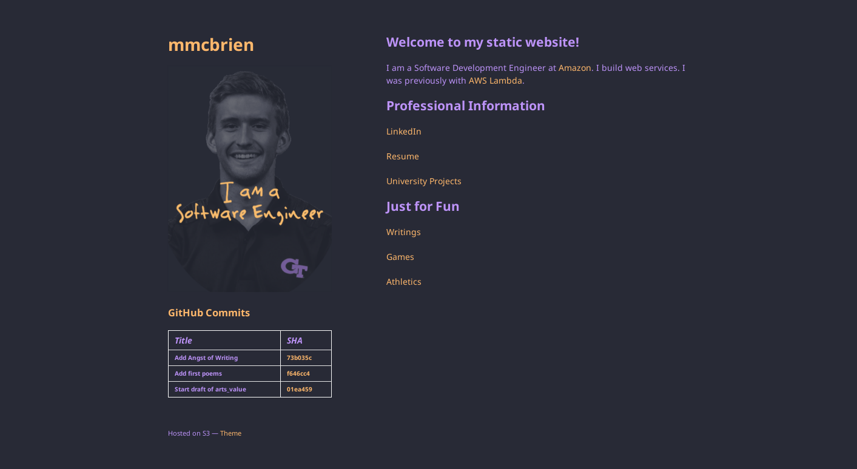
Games (400, 256)
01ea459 (299, 389)
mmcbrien (211, 44)
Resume (402, 156)
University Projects (424, 181)
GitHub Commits (209, 312)
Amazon (575, 67)
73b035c (299, 357)
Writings (403, 232)
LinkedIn (404, 131)
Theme (230, 432)
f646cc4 (298, 373)
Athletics (404, 281)
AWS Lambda (495, 80)
